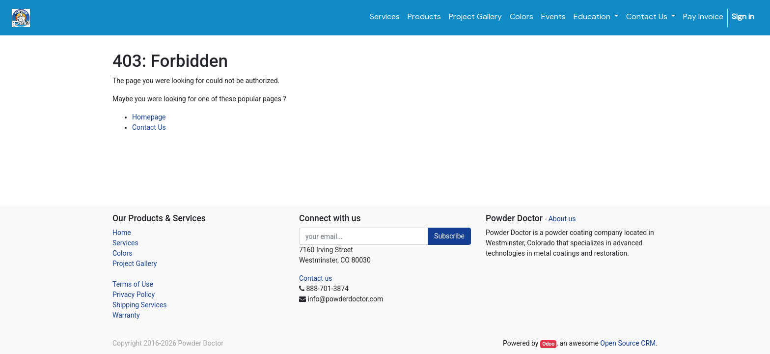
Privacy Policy (133, 294)
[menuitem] (385, 17)
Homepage (148, 117)
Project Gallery (134, 263)
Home (121, 232)
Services (125, 243)
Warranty (126, 315)
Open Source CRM (628, 343)
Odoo (548, 344)
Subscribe (449, 236)
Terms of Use (132, 284)
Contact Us (149, 127)
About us (562, 219)
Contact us (315, 278)
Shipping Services (139, 305)
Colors (122, 253)
